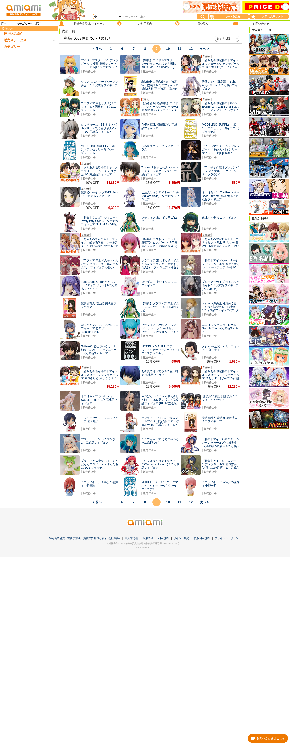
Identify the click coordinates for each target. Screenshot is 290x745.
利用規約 (163, 538)
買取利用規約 (202, 538)
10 (168, 48)
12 (191, 48)
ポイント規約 (181, 538)
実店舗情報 (131, 538)
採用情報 (148, 538)
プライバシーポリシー (228, 538)
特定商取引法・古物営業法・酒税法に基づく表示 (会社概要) (84, 538)
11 (179, 48)
